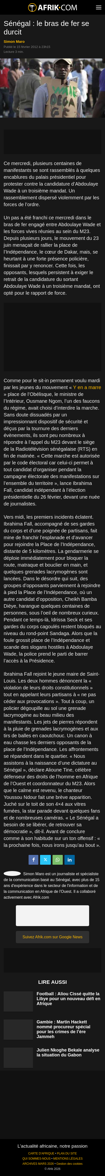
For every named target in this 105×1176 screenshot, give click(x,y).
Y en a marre (87, 387)
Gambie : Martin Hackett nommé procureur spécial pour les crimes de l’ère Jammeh (63, 1029)
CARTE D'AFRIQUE (41, 1153)
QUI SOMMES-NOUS (36, 1158)
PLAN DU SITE (67, 1153)
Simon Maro (14, 41)
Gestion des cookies (69, 1163)
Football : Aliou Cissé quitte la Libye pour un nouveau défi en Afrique (68, 998)
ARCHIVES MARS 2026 (38, 1163)
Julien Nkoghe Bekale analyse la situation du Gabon (68, 1052)
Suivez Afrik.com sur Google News (52, 937)
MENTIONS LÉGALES (68, 1158)
